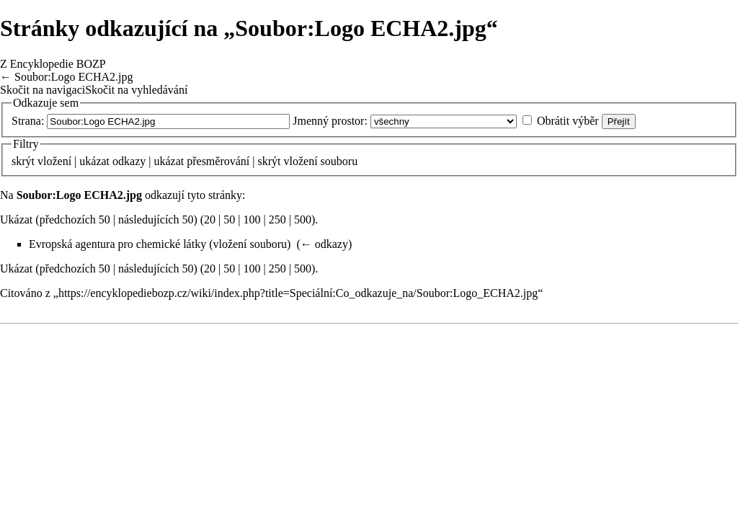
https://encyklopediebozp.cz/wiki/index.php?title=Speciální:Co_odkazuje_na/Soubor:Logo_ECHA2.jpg (298, 293)
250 (277, 219)
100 (252, 219)
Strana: (28, 121)
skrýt (23, 161)
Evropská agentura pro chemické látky (117, 244)
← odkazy (324, 244)
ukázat (94, 161)
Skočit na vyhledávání (136, 90)
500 (302, 219)
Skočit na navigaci (42, 90)
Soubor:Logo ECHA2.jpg (73, 77)
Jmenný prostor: (330, 121)
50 (229, 219)
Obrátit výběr (568, 121)
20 (209, 219)
